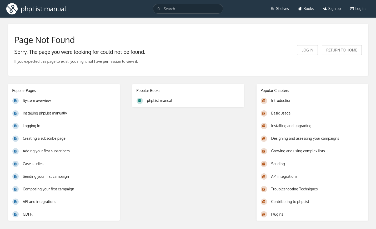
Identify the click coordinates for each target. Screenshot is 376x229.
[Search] (159, 9)
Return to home (341, 50)
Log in (357, 8)
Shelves (280, 8)
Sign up (332, 8)
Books (306, 8)
